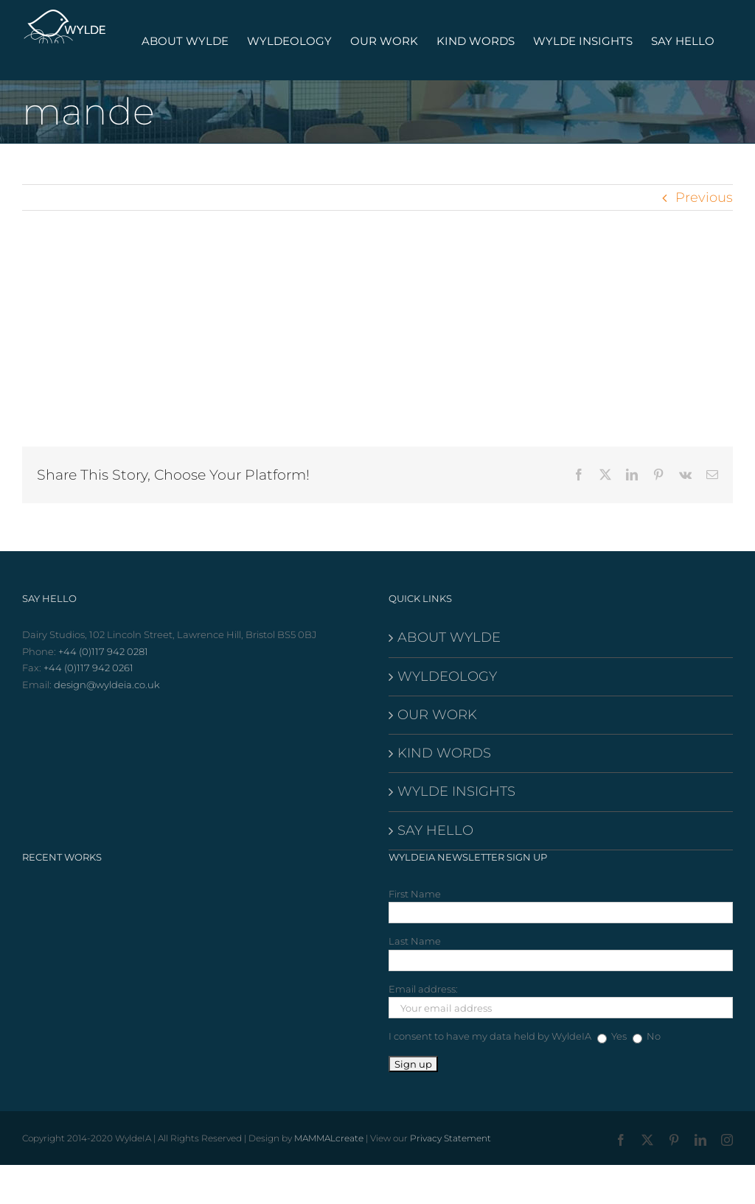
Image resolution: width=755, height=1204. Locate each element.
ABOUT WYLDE (449, 637)
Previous (704, 197)
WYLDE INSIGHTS (456, 791)
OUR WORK (437, 715)
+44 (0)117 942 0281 (103, 651)
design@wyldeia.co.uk (107, 684)
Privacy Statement (450, 1138)
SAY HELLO (435, 830)
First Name (415, 894)
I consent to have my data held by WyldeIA (490, 1036)
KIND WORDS (444, 753)
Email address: (423, 989)
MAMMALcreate (328, 1138)
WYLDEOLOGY (447, 676)
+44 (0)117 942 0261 (88, 667)
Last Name (415, 941)
